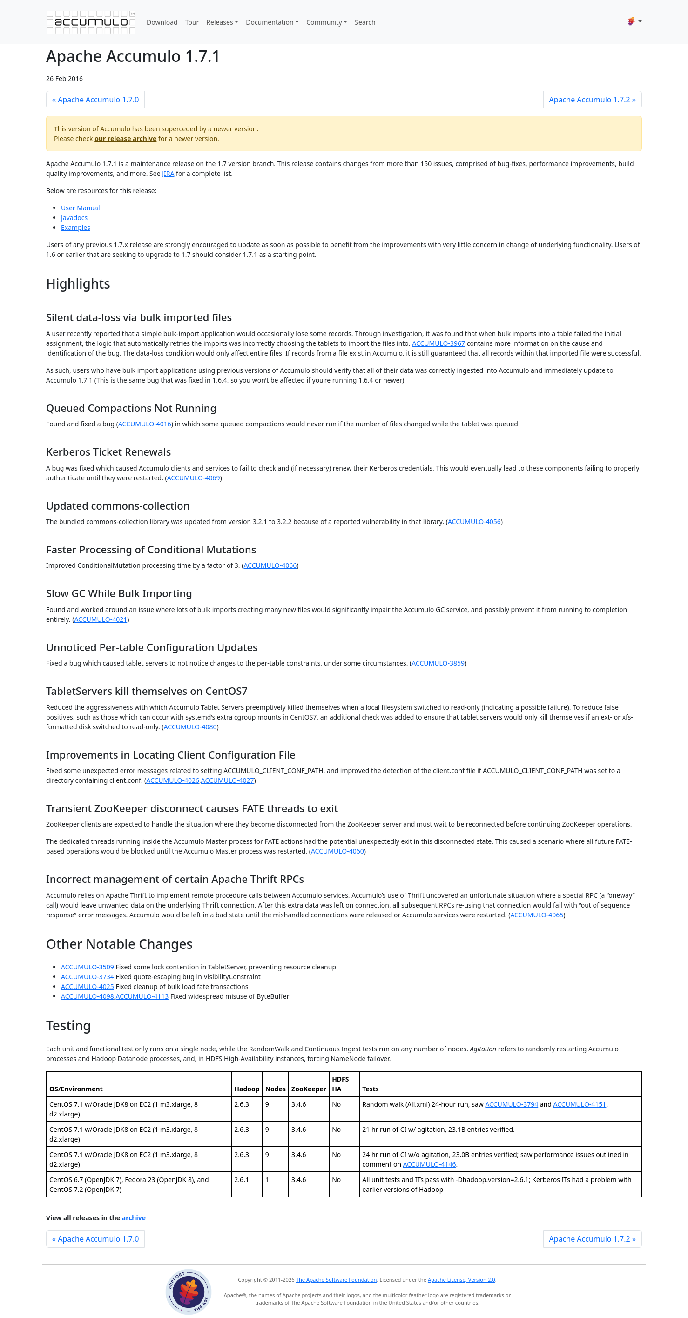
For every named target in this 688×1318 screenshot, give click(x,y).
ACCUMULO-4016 (144, 423)
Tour (192, 22)
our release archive (125, 138)
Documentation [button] (269, 22)
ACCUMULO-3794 (511, 1104)
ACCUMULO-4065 (536, 914)
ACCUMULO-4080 (190, 726)
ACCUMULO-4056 (474, 521)
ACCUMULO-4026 (172, 780)
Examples (75, 227)
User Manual (80, 207)
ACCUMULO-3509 (87, 966)
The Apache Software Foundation (336, 1279)
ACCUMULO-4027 (227, 780)
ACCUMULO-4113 (142, 996)
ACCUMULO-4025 (87, 986)
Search (365, 22)
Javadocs (74, 217)
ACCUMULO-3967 (438, 343)
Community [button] (324, 22)
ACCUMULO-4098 (87, 996)
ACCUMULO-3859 (438, 663)
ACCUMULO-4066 (270, 565)
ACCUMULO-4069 (193, 477)
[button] (635, 22)
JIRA (168, 173)
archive (134, 1217)
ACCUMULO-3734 (87, 976)
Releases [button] (219, 22)
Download (162, 22)
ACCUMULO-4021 (100, 619)
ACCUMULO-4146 (429, 1164)
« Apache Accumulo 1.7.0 (95, 99)
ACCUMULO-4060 (337, 851)
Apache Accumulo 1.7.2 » (592, 99)
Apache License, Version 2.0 (461, 1279)
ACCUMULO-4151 (580, 1104)
